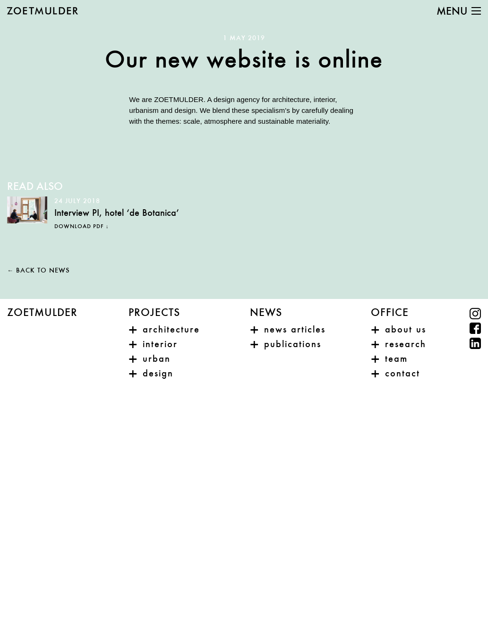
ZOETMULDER (42, 11)
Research (405, 345)
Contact (402, 374)
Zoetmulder (42, 313)
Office (390, 313)
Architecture (171, 330)
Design (158, 374)
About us (405, 330)
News (266, 313)
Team (396, 359)
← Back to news (38, 271)
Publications (292, 345)
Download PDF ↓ (81, 227)
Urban (157, 359)
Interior (160, 345)
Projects (154, 313)
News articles (294, 330)
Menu (452, 12)
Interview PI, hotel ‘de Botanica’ (116, 213)
